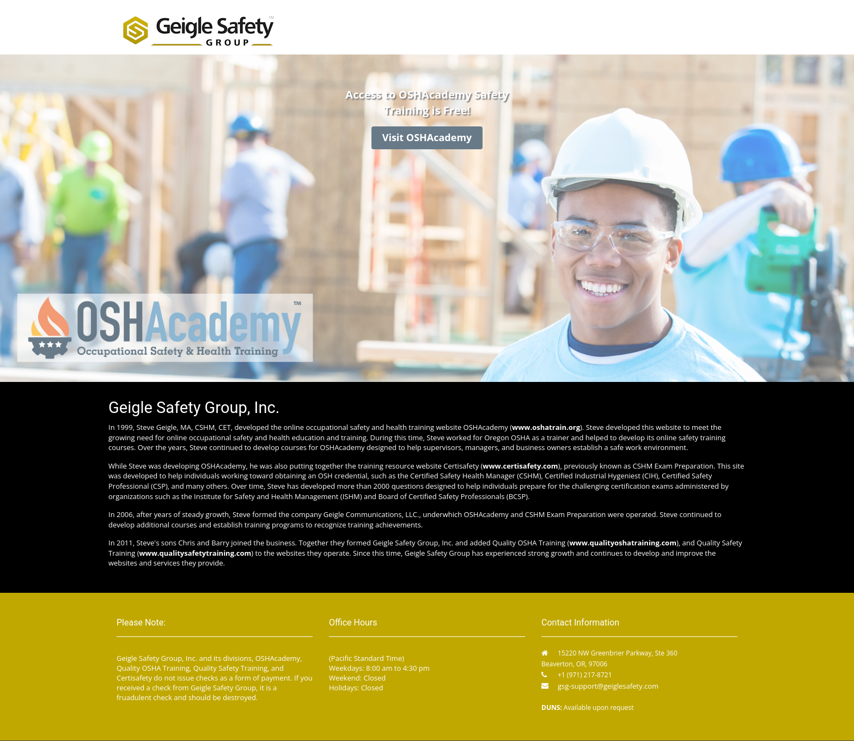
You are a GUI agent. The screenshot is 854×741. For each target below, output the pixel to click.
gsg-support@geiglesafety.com (608, 686)
